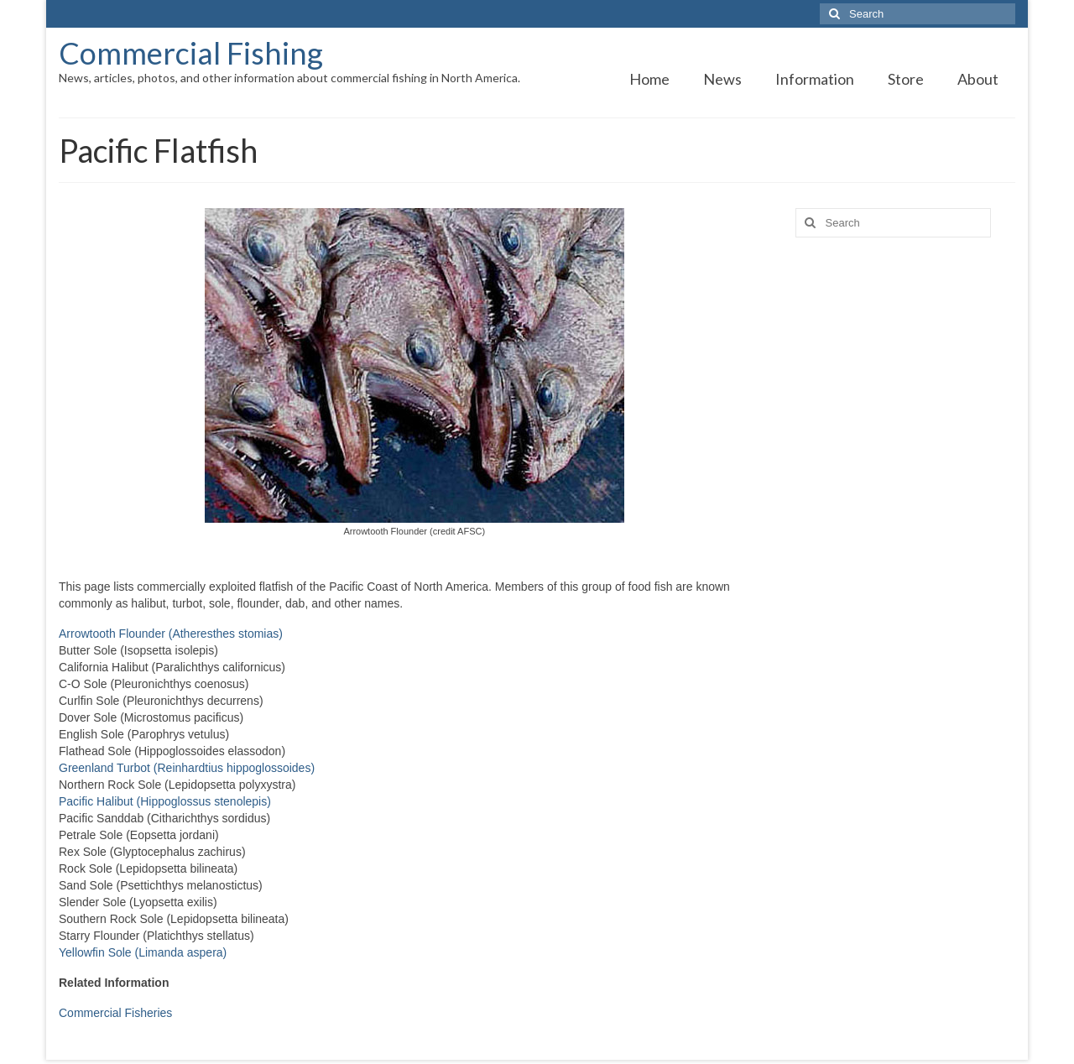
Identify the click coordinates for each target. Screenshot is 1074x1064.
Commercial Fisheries (115, 1013)
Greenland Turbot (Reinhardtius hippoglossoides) (187, 768)
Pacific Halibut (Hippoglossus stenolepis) (165, 801)
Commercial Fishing (191, 52)
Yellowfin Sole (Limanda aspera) (143, 952)
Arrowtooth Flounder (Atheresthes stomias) (171, 633)
